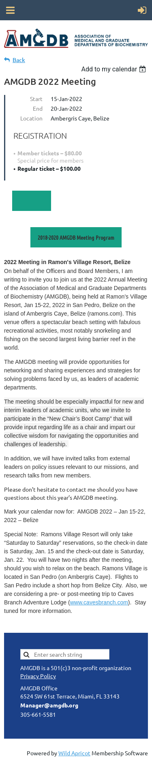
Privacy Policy (38, 675)
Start (36, 98)
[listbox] (114, 69)
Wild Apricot (74, 753)
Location (31, 118)
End (38, 108)
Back (19, 60)
